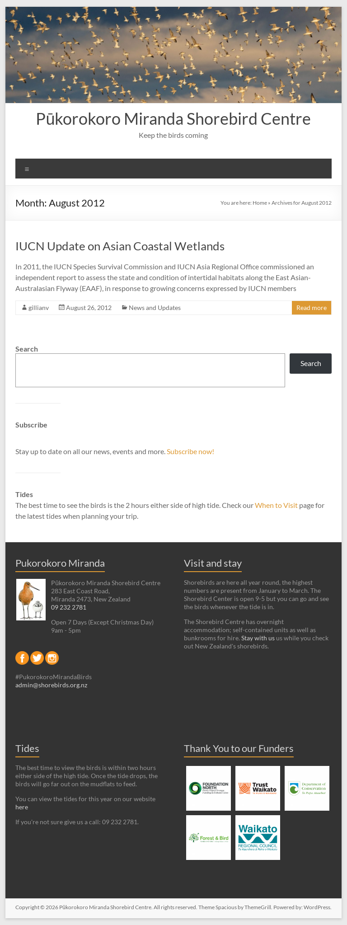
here (21, 807)
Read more (311, 307)
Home (260, 202)
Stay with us (258, 638)
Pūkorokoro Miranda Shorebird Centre (173, 118)
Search (26, 348)
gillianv (38, 307)
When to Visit (277, 505)
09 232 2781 (68, 607)
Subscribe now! (190, 451)
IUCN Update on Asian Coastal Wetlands (120, 246)
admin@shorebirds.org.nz (51, 685)
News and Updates (155, 307)
